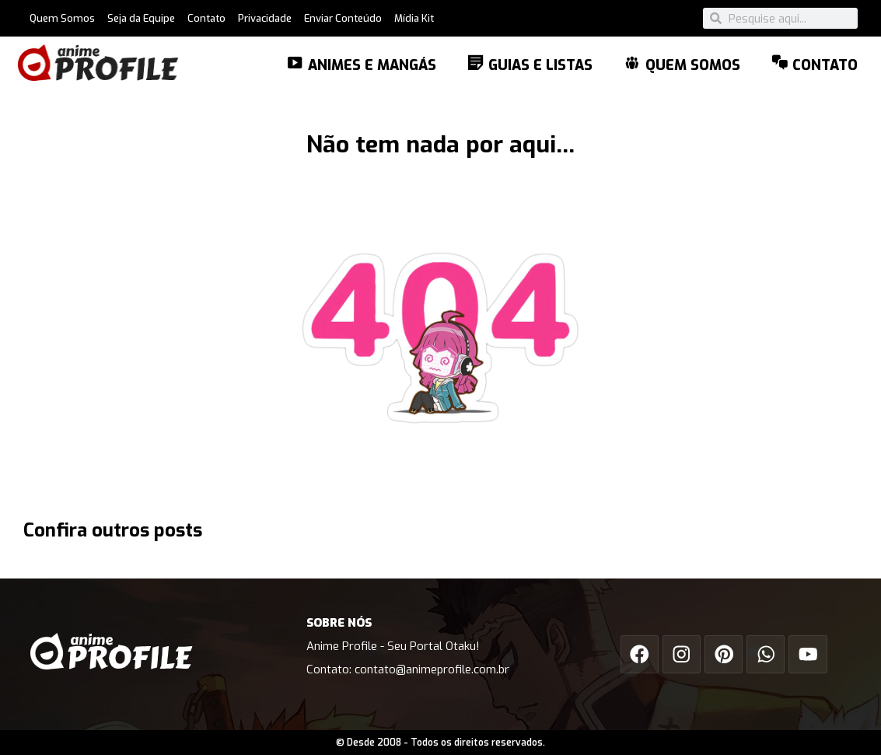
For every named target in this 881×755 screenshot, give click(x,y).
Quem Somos (62, 18)
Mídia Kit (414, 18)
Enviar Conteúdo (343, 18)
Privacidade (265, 18)
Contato (206, 18)
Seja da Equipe (141, 18)
